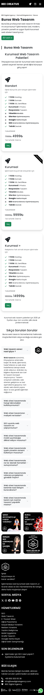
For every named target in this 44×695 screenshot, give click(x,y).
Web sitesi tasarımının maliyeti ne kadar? (14, 414)
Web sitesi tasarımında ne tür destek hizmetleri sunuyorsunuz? (15, 462)
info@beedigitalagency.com (18, 681)
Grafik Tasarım (8, 636)
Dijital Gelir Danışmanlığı (12, 641)
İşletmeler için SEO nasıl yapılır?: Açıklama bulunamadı (19, 655)
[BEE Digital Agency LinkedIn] (17, 600)
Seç (8, 145)
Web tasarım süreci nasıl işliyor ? (13, 350)
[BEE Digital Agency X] (3, 600)
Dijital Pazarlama (9, 622)
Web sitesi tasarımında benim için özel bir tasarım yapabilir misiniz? (15, 501)
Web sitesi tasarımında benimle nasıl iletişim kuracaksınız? (15, 487)
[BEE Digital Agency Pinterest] (20, 600)
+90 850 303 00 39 (13, 678)
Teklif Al (7, 37)
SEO (3, 613)
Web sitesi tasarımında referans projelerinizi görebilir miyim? (15, 475)
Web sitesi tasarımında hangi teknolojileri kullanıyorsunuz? (15, 403)
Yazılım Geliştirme (9, 630)
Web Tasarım (7, 616)
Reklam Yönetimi (9, 627)
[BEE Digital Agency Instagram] (6, 600)
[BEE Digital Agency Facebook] (10, 600)
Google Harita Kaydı (10, 638)
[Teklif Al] (30, 4)
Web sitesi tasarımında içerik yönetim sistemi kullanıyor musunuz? (15, 450)
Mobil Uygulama (8, 633)
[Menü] (40, 4)
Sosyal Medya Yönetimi (11, 624)
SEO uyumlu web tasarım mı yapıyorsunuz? (11, 425)
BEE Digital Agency (13, 684)
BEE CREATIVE (10, 4)
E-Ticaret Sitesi (8, 619)
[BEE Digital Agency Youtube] (14, 600)
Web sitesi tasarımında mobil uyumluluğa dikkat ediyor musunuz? (15, 438)
